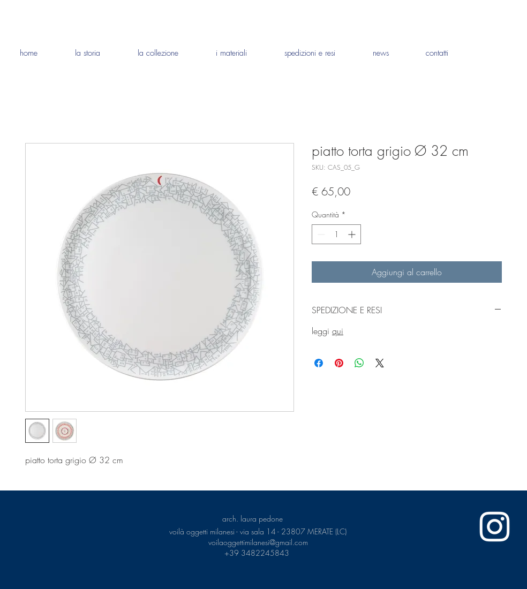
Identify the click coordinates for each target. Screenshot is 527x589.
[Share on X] (379, 363)
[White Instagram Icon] (495, 527)
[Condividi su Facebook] (318, 363)
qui (337, 331)
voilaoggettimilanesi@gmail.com (258, 542)
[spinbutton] (336, 234)
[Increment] (352, 234)
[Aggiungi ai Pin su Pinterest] (339, 363)
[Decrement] (320, 234)
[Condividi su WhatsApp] (359, 363)
